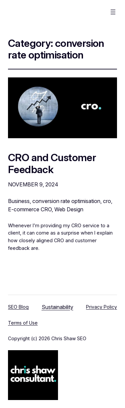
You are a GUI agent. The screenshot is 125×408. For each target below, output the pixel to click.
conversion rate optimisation (66, 201)
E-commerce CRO (30, 209)
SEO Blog (18, 307)
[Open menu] (113, 12)
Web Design (68, 209)
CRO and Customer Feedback (52, 163)
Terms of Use (23, 323)
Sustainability (57, 307)
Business (19, 201)
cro (107, 201)
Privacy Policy (101, 307)
